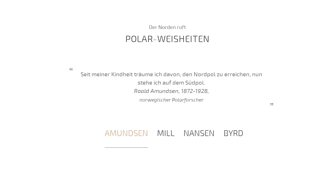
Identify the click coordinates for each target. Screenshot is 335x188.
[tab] (126, 134)
